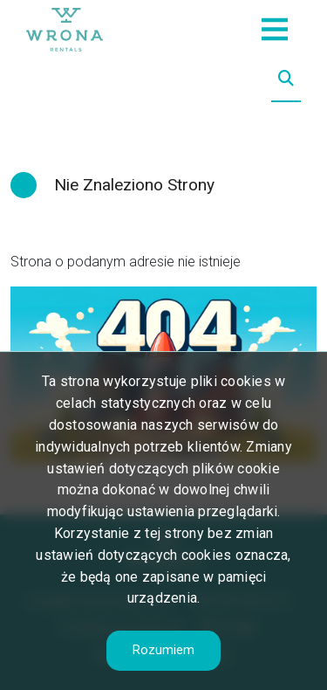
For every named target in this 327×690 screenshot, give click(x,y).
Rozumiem (163, 650)
